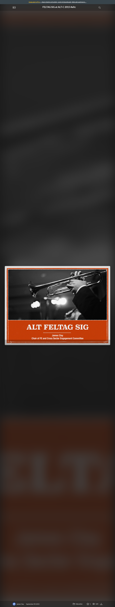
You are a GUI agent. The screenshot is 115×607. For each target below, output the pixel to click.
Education (77, 604)
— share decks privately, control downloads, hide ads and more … (57, 2)
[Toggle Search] (99, 7)
